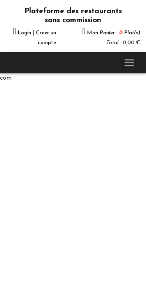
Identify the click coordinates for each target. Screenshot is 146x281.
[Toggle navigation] (129, 62)
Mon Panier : (113, 33)
